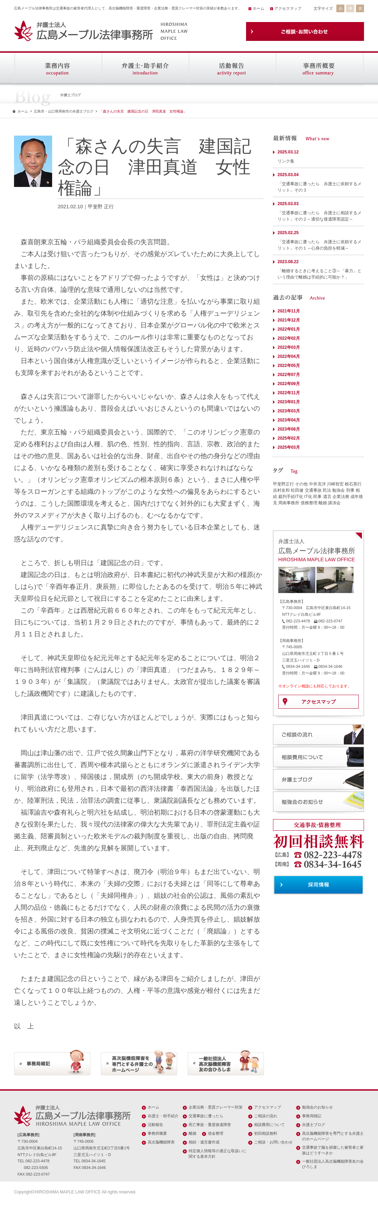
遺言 (327, 496)
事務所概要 (157, 1133)
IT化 (308, 496)
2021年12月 (289, 320)
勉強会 (338, 490)
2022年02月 (289, 338)
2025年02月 (289, 438)
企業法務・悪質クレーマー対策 (216, 1107)
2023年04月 (289, 420)
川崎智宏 (335, 484)
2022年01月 (289, 329)
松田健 (297, 490)
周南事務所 (288, 502)
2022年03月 (289, 347)
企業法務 (340, 496)
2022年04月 (289, 356)
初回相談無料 (265, 1133)
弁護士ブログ (313, 1124)
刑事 (350, 490)
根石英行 (353, 484)
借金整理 (215, 1133)
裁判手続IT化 (290, 496)
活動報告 (155, 1124)
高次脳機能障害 (161, 1142)
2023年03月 (289, 411)
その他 (301, 484)
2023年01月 (289, 401)
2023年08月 (289, 429)
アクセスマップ (287, 8)
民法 (327, 490)
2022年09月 (289, 383)
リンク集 (286, 161)
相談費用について (269, 1124)
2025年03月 (289, 447)
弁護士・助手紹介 (163, 1116)
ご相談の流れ (265, 1116)
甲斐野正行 (283, 484)
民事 (317, 496)
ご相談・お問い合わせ (273, 1142)
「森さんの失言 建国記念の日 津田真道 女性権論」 (143, 111)
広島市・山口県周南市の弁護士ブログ (63, 111)
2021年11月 (289, 311)
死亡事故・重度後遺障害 (210, 1124)
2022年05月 (289, 365)
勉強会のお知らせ (317, 1107)
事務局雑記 (311, 1116)
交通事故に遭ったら (206, 1116)
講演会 (334, 502)
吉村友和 (281, 490)
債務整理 (309, 502)
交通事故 (313, 490)
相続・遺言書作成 (204, 1142)
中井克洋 (317, 484)
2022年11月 (289, 392)
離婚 (322, 502)
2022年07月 (289, 374)
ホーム (258, 8)
